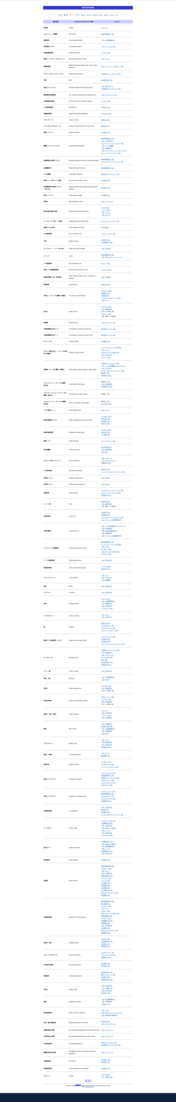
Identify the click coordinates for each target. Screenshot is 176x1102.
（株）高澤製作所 (106, 449)
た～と (83, 15)
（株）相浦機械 (106, 580)
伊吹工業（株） (106, 240)
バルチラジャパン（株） (108, 322)
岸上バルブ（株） (106, 314)
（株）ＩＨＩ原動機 (107, 146)
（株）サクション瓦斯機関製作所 (111, 520)
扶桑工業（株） (106, 623)
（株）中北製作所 (106, 713)
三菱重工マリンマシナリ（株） (110, 363)
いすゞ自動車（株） (107, 1077)
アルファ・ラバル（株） (108, 46)
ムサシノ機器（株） (107, 988)
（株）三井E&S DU (107, 141)
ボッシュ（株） (106, 357)
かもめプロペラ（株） (108, 625)
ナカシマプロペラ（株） (108, 628)
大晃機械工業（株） (107, 823)
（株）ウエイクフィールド (109, 95)
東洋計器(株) (105, 227)
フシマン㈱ (104, 710)
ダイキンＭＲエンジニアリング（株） (112, 517)
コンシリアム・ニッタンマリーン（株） (113, 472)
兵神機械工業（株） (107, 851)
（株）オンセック (106, 458)
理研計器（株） (106, 107)
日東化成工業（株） (107, 662)
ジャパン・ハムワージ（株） (110, 630)
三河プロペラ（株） (107, 785)
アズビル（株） (106, 911)
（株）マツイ (105, 59)
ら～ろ (112, 15)
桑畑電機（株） (106, 895)
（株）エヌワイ (106, 215)
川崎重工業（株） (106, 375)
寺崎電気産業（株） (107, 876)
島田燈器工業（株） (107, 80)
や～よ (106, 15)
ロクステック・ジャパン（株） (110, 221)
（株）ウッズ (105, 350)
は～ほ (95, 15)
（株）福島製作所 (106, 652)
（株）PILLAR (105, 478)
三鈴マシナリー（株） (108, 697)
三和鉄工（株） (106, 1004)
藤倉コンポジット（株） (108, 974)
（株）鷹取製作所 (106, 309)
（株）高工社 (105, 679)
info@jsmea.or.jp (89, 1086)
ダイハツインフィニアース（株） (111, 153)
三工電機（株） (106, 435)
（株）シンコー (106, 830)
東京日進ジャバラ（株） (108, 329)
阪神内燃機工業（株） (108, 34)
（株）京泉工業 (106, 248)
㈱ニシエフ (104, 28)
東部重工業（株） (106, 747)
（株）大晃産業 (106, 277)
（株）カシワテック (107, 1030)
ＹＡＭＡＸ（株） (106, 416)
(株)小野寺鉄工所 (106, 447)
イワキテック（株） (107, 608)
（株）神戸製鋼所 (106, 384)
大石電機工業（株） (107, 890)
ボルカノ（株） (106, 263)
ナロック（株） (106, 599)
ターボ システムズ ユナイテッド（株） (113, 371)
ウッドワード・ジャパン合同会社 (111, 347)
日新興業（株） (106, 515)
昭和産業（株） (106, 293)
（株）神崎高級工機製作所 (109, 1015)
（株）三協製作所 (106, 702)
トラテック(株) (105, 53)
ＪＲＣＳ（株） (106, 880)
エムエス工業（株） (107, 657)
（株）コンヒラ (106, 212)
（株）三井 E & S (106, 355)
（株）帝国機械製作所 (108, 846)
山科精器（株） (106, 512)
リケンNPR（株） (106, 404)
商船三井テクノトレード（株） (110, 174)
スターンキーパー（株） (108, 441)
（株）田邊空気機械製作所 (109, 531)
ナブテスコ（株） (106, 270)
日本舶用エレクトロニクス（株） (111, 74)
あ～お (66, 15)
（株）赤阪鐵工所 (106, 148)
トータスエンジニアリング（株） (111, 298)
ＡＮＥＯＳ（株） (106, 113)
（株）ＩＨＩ (105, 575)
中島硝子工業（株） (107, 726)
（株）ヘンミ (105, 300)
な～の (89, 15)
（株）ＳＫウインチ (108, 655)
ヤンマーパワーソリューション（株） (112, 143)
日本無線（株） (106, 132)
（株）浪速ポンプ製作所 (108, 828)
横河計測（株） (106, 120)
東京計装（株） (106, 993)
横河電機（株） (106, 904)
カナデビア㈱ (105, 208)
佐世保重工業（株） (107, 386)
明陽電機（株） (106, 885)
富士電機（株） (106, 180)
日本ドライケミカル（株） (109, 1042)
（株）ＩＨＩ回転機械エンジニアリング (113, 366)
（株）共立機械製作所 (108, 40)
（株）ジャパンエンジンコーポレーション (114, 150)
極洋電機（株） (106, 756)
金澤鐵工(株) (105, 295)
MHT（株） (104, 452)
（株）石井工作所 (106, 833)
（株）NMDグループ (107, 86)
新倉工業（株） (106, 501)
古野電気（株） (106, 421)
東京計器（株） (106, 423)
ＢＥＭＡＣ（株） (106, 430)
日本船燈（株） (106, 341)
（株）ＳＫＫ (105, 410)
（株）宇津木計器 (106, 925)
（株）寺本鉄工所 (106, 560)
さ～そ (77, 15)
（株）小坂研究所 (106, 825)
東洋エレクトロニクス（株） (110, 893)
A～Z (60, 15)
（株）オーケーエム (107, 201)
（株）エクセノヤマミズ (108, 461)
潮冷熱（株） (105, 810)
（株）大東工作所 (106, 807)
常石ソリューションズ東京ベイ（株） (112, 66)
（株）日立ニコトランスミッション (112, 257)
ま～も (100, 15)
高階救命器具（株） (107, 972)
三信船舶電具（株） (107, 242)
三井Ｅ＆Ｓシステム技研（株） (110, 352)
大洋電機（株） (106, 888)
